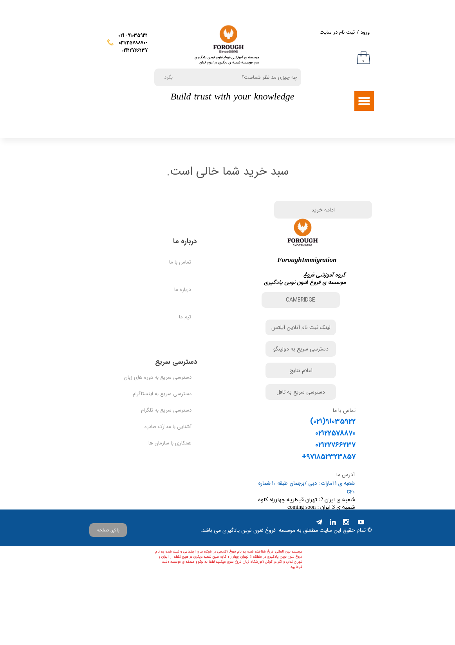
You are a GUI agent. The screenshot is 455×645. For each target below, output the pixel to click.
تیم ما (185, 359)
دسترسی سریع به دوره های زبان (170, 420)
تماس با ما (180, 304)
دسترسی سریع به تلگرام (170, 452)
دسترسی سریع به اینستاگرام (170, 436)
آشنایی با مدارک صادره (170, 469)
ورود (365, 32)
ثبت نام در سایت (337, 32)
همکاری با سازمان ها (170, 485)
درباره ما (182, 332)
